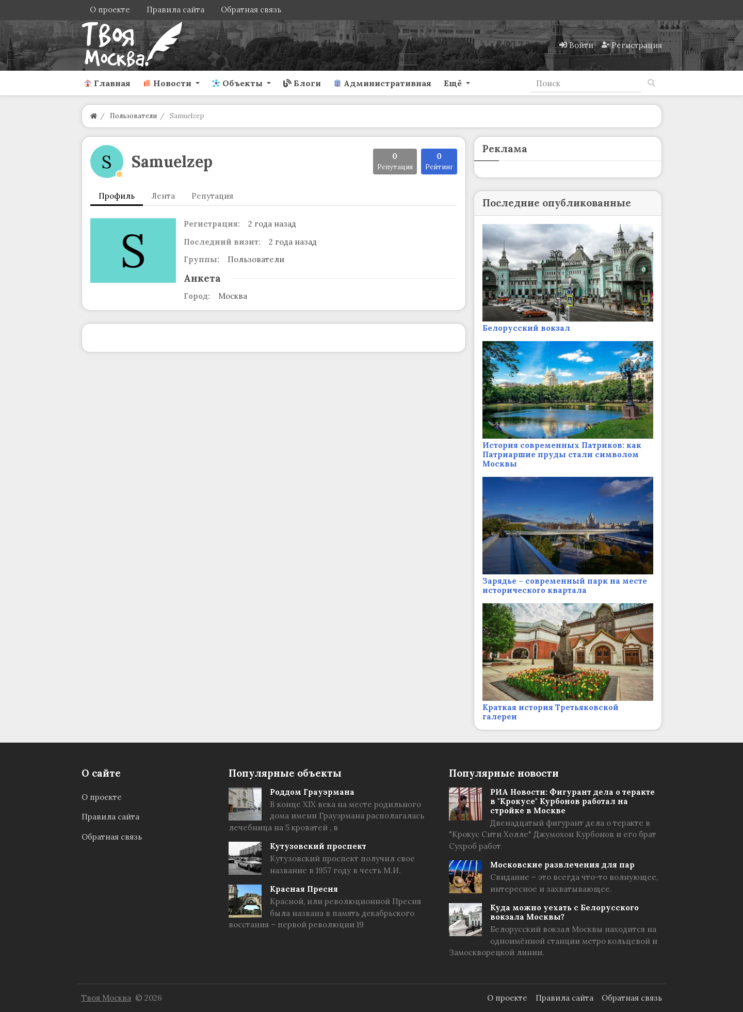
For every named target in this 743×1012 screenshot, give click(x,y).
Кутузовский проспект (318, 846)
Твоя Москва (106, 998)
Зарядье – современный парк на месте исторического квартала (564, 585)
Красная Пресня (304, 889)
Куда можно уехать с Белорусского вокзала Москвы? (564, 912)
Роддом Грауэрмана (312, 792)
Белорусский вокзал (526, 328)
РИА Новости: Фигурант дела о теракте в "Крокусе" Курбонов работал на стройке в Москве (572, 801)
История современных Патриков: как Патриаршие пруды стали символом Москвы (561, 454)
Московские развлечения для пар (562, 865)
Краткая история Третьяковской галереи (550, 711)
